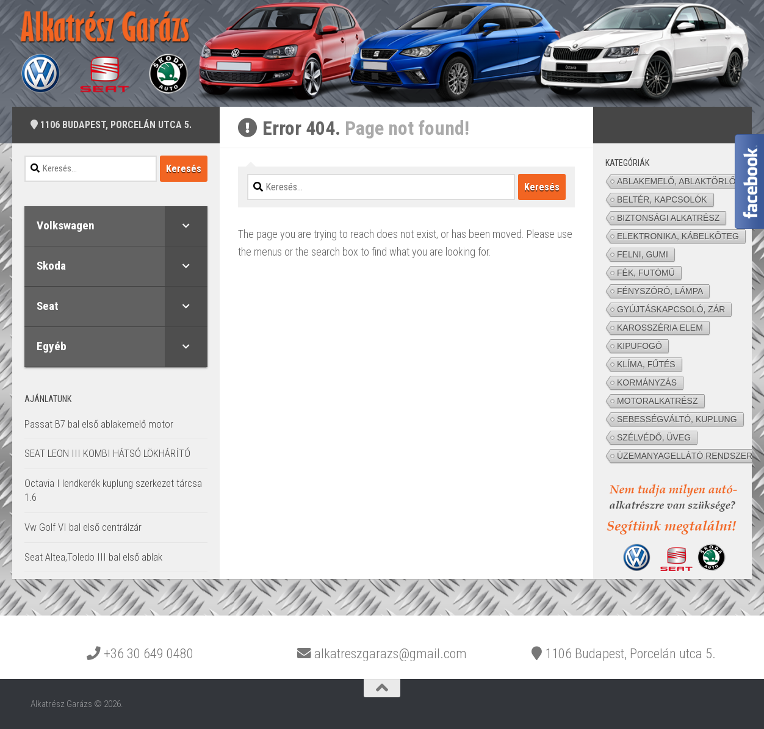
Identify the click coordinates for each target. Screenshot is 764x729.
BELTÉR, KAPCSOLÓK (662, 199)
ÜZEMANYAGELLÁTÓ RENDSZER (684, 456)
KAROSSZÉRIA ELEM (660, 327)
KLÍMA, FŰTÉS (646, 364)
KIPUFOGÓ (639, 346)
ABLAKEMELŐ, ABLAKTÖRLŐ (676, 181)
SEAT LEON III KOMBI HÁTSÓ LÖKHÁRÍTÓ (107, 453)
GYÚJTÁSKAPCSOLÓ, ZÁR (671, 309)
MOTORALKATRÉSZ (657, 401)
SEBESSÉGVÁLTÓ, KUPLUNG (677, 419)
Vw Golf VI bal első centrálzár (83, 527)
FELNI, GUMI (642, 254)
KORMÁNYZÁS (647, 382)
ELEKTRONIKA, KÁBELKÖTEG (678, 236)
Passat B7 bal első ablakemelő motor (98, 424)
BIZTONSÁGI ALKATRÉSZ (668, 218)
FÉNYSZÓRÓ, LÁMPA (660, 291)
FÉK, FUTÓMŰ (646, 273)
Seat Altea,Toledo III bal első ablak (93, 557)
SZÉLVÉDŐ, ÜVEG (654, 437)
